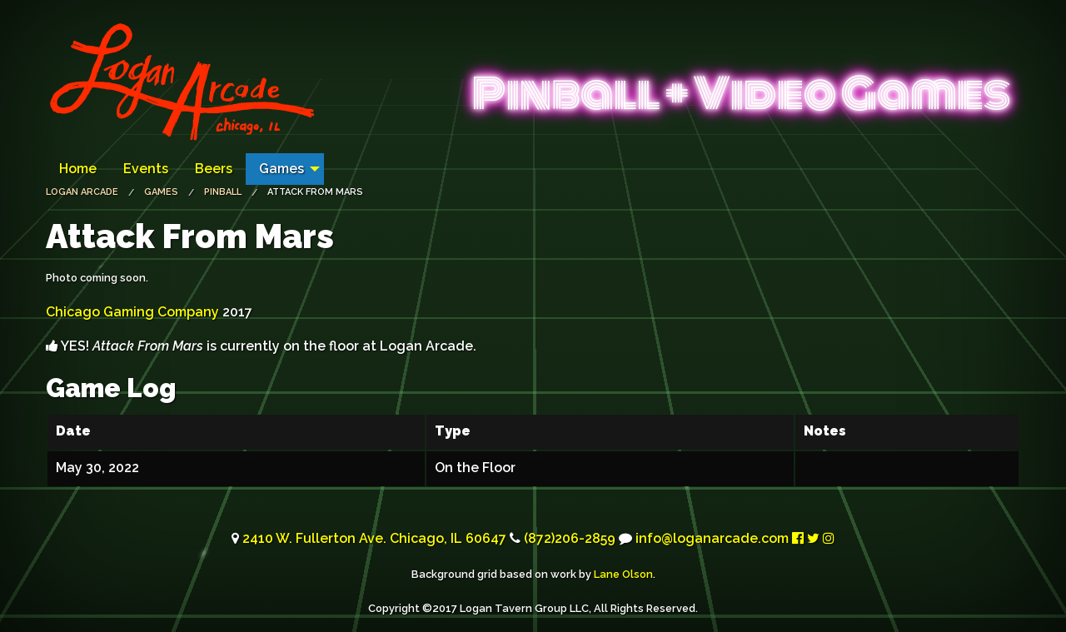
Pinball (223, 192)
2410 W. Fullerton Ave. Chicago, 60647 (374, 538)
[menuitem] (78, 169)
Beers (213, 169)
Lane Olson (623, 574)
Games (281, 169)
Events (145, 169)
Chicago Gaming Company (132, 312)
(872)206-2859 (569, 538)
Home (78, 169)
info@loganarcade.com (712, 538)
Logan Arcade (82, 192)
